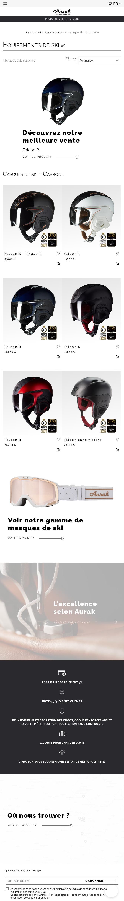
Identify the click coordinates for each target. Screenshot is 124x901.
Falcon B (31, 150)
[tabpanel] (32, 216)
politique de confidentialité (71, 894)
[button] (5, 3)
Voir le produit (37, 156)
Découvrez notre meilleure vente (52, 136)
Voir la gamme (21, 538)
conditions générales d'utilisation (44, 889)
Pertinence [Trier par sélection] (99, 60)
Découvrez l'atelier (72, 621)
